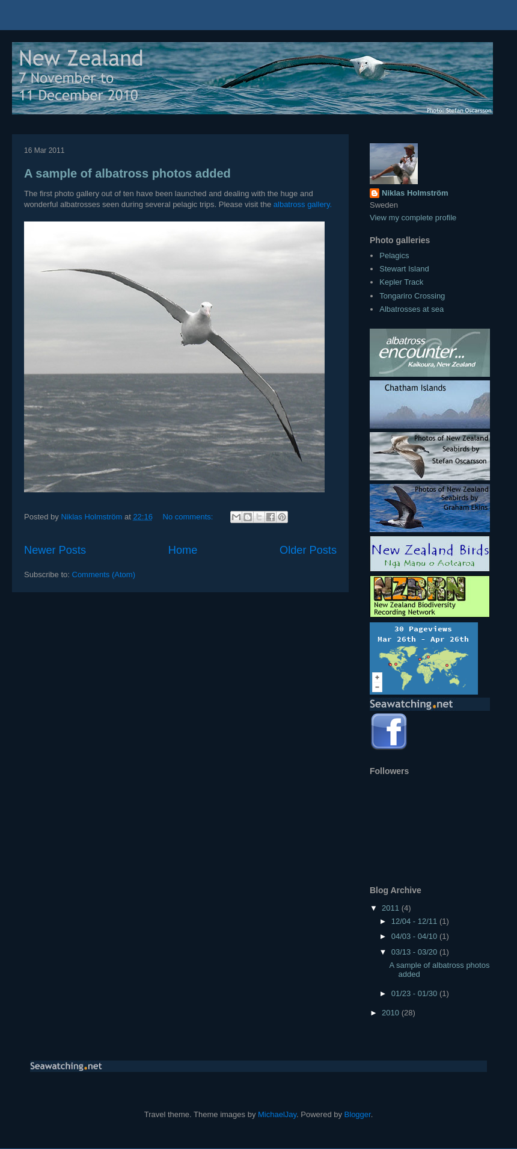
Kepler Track (401, 281)
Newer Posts (55, 550)
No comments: (189, 516)
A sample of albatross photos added (127, 173)
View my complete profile (413, 217)
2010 (392, 1012)
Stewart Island (404, 268)
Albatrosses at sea (411, 309)
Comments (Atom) (103, 574)
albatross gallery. (303, 204)
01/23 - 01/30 (415, 993)
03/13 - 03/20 (415, 951)
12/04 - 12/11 (415, 921)
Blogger (357, 1114)
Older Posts (308, 550)
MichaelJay (277, 1114)
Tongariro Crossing (412, 295)
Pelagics (394, 255)
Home (183, 550)
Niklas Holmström (415, 192)
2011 (392, 907)
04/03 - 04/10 (415, 936)
